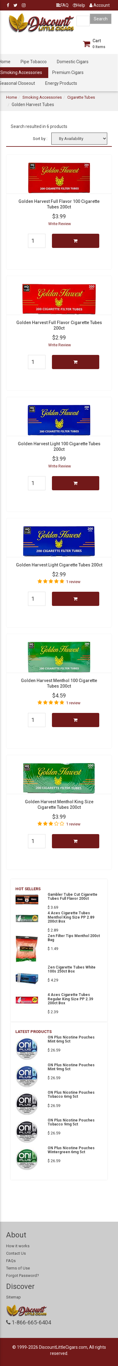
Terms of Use (18, 1268)
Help (79, 5)
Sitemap (13, 1297)
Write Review (59, 223)
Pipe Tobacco (34, 61)
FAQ (62, 5)
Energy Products (61, 83)
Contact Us (16, 1253)
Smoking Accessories (42, 97)
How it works (18, 1246)
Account (99, 5)
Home (11, 97)
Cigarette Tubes (81, 97)
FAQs (11, 1260)
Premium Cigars (68, 72)
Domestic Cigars (72, 61)
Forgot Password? (22, 1275)
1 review (73, 581)
